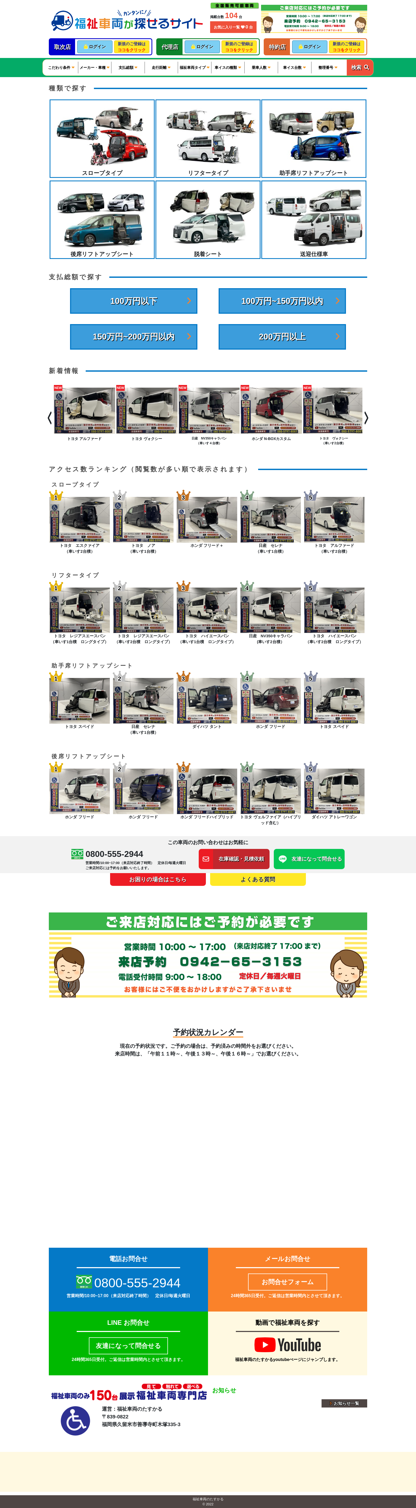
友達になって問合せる (128, 1345)
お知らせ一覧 (344, 1403)
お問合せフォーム (288, 1281)
